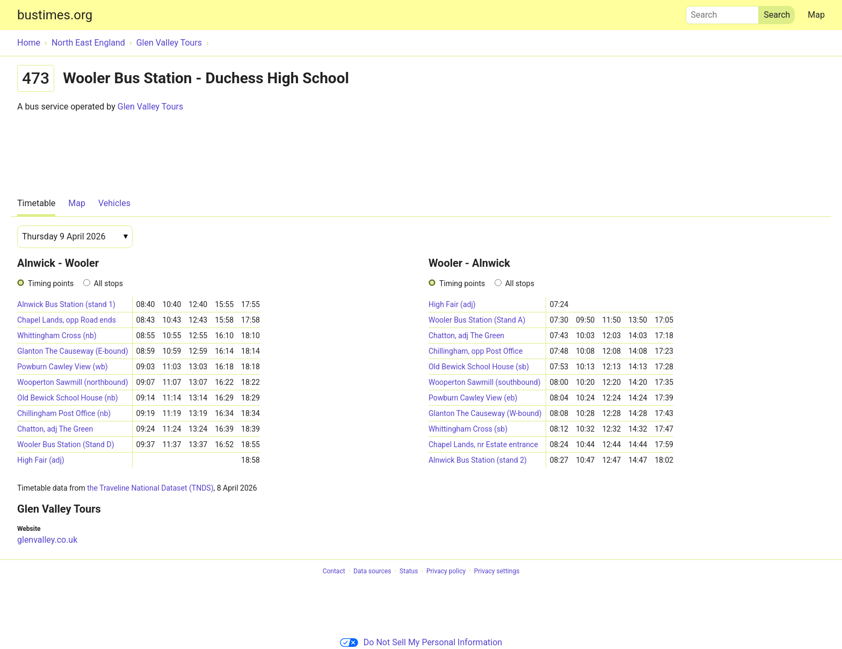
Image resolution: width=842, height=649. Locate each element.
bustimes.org (54, 15)
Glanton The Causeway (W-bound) (485, 413)
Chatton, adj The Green (55, 429)
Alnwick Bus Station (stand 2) (478, 460)
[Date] (75, 236)
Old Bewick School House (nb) (67, 397)
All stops (108, 283)
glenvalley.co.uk (47, 540)
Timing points (51, 283)
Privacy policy (446, 571)
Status (409, 571)
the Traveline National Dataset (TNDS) (150, 488)
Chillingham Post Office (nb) (64, 413)
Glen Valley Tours (150, 106)
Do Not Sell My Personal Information (421, 642)
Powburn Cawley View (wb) (62, 366)
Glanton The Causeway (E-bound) (72, 351)
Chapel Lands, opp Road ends (66, 320)
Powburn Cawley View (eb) (473, 397)
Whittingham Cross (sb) (468, 429)
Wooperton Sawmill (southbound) (485, 382)
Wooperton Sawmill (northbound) (72, 382)
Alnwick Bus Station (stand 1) (66, 304)
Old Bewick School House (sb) (479, 366)
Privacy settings (497, 571)
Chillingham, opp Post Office (475, 351)
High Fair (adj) (40, 460)
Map (816, 15)
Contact (334, 571)
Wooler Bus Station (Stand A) (477, 320)
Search (722, 12)
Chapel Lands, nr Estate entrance (483, 444)
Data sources (372, 571)
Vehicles (114, 203)
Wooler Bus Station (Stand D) (65, 444)
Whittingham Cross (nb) (57, 335)
